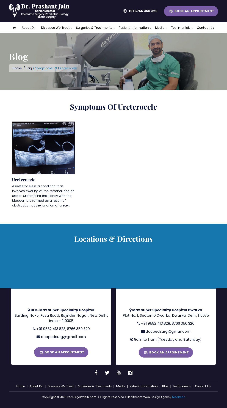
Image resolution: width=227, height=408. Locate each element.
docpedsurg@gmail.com (63, 336)
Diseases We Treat (55, 28)
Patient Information (134, 28)
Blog (165, 386)
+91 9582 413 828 (50, 328)
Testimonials (180, 28)
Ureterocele (23, 179)
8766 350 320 (78, 328)
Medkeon (178, 397)
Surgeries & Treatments (94, 28)
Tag (29, 68)
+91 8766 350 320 (143, 11)
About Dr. (28, 28)
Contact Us (205, 28)
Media (160, 28)
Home (17, 68)
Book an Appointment (194, 11)
